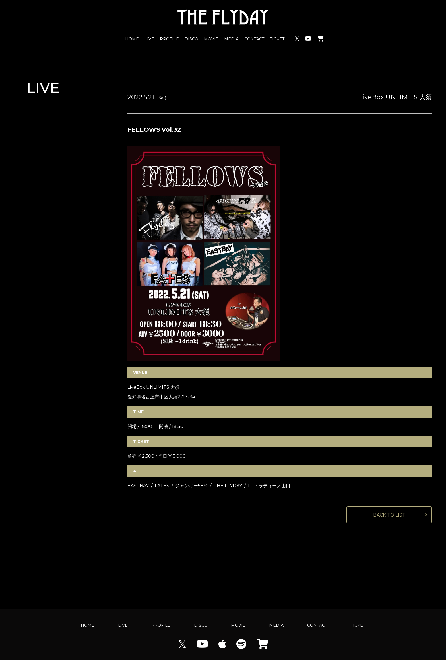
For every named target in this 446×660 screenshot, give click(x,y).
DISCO (191, 39)
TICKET (277, 39)
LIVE (149, 39)
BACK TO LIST (389, 515)
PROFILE (169, 39)
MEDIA (231, 39)
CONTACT (254, 39)
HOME (132, 39)
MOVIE (211, 39)
